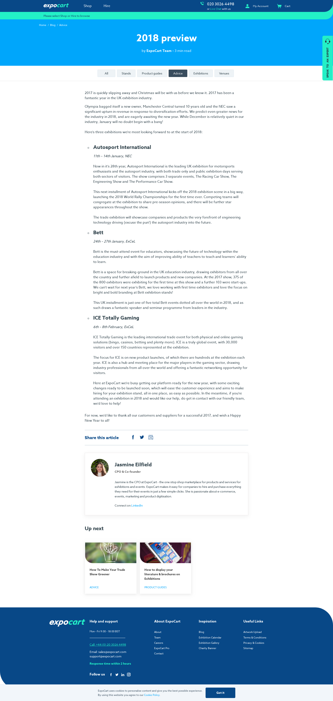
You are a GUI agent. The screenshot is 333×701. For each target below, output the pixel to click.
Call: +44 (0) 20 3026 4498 (108, 644)
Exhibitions (200, 73)
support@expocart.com (105, 656)
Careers (158, 642)
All (106, 73)
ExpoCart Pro (161, 648)
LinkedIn (137, 505)
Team (157, 637)
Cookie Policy (151, 695)
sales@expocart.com (112, 651)
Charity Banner (207, 648)
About (157, 631)
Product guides (152, 73)
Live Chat (215, 9)
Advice (63, 25)
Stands (126, 73)
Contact (159, 653)
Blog (52, 25)
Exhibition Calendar (210, 637)
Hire (107, 6)
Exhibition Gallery (209, 642)
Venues (224, 73)
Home (42, 25)
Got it (220, 693)
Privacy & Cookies (253, 642)
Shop (88, 6)
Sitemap (248, 648)
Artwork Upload (252, 631)
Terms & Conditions (254, 637)
